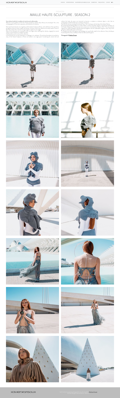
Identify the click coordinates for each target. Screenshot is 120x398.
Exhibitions (94, 2)
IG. (112, 2)
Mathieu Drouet (73, 35)
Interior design (70, 2)
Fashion (63, 2)
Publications (101, 2)
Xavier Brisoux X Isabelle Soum (82, 2)
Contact (108, 2)
